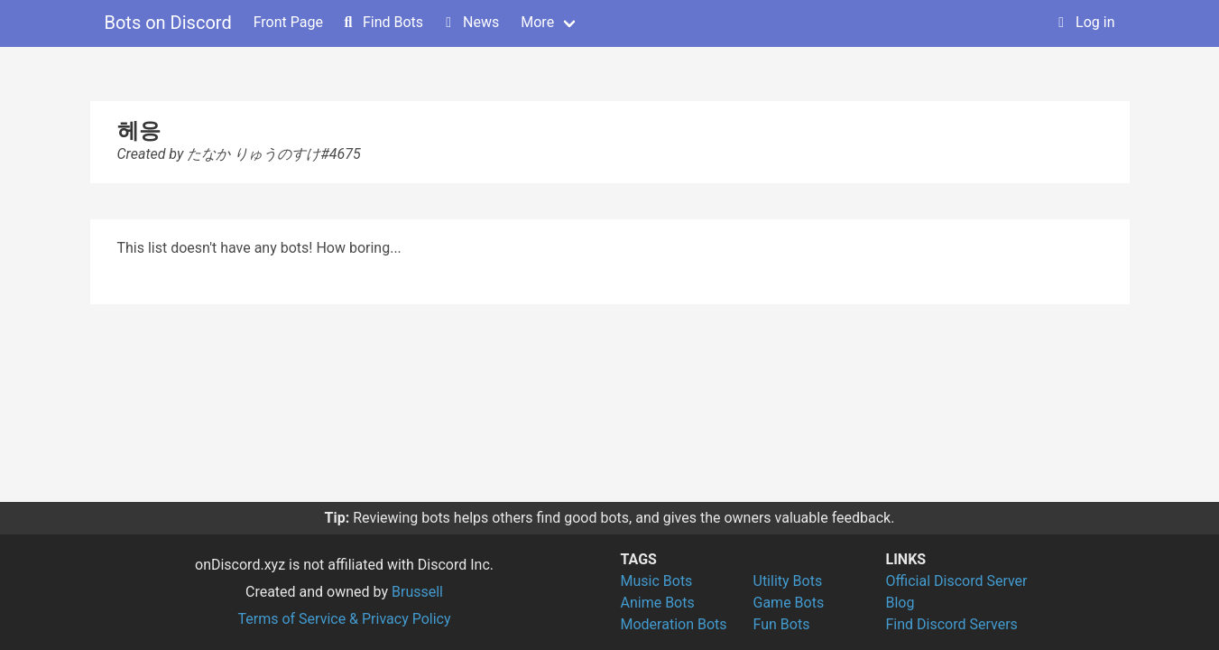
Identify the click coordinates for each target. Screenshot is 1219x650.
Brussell (417, 591)
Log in (1084, 22)
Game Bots (789, 602)
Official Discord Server (957, 581)
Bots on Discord (168, 22)
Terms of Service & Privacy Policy (343, 618)
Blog (900, 602)
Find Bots (382, 22)
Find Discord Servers (952, 624)
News (470, 22)
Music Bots (657, 581)
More (537, 22)
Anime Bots (658, 602)
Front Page (288, 22)
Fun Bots (781, 624)
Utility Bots (788, 581)
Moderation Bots (674, 624)
